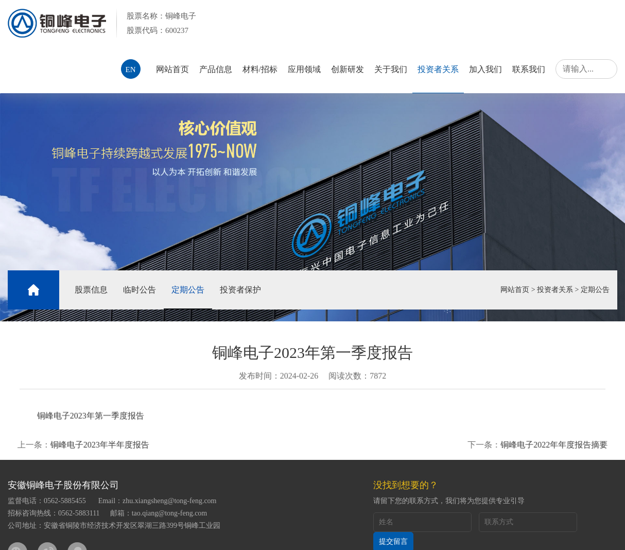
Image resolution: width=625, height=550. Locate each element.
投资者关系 (438, 69)
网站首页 (172, 69)
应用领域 (304, 69)
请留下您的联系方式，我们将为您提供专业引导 (449, 501)
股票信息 (91, 289)
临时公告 (139, 289)
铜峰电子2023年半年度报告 (87, 444)
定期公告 (187, 289)
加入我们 (485, 69)
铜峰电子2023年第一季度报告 (90, 418)
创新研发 (347, 69)
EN (131, 69)
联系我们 (528, 69)
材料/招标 (259, 69)
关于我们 (390, 69)
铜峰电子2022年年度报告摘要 (566, 444)
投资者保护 (240, 289)
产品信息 (215, 69)
